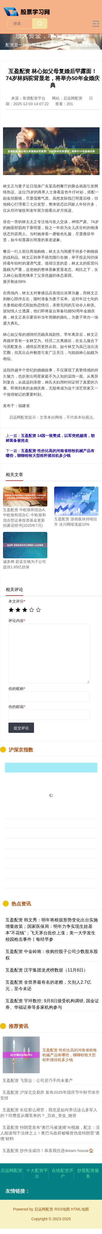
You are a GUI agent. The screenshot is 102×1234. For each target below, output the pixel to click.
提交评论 (21, 728)
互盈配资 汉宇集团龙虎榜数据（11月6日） (46, 970)
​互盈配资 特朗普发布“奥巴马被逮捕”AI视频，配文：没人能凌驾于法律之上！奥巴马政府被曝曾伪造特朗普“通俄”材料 (50, 1133)
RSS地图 (62, 1209)
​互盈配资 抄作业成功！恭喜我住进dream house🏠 (48, 1150)
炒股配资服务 (88, 1173)
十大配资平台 (37, 1173)
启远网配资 (11, 1170)
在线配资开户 (62, 1173)
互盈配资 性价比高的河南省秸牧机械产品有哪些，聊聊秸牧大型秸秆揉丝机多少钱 (69, 1055)
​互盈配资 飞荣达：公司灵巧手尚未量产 (37, 1080)
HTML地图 (80, 1209)
